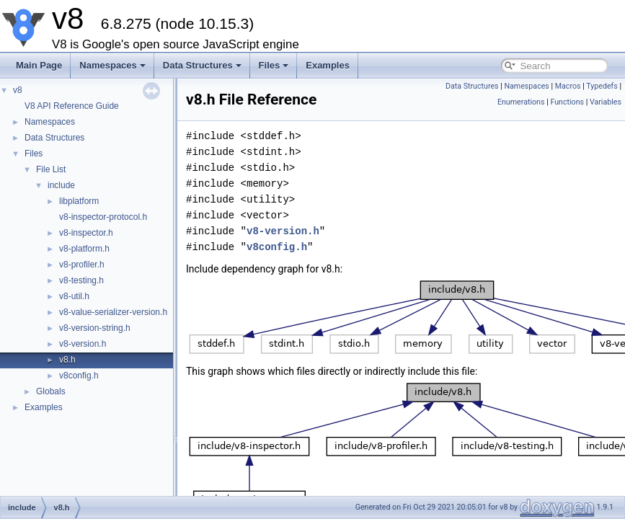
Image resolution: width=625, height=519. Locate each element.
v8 (17, 90)
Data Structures (202, 65)
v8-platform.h (84, 249)
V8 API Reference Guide (72, 106)
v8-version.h (82, 344)
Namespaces (112, 65)
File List (51, 169)
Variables (605, 102)
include (61, 185)
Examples (328, 65)
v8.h (67, 360)
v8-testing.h (81, 280)
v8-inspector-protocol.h (103, 217)
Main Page (39, 65)
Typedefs (602, 86)
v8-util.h (74, 296)
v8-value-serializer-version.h (113, 312)
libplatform (79, 201)
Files (274, 65)
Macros (568, 86)
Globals (51, 391)
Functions (567, 102)
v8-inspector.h (86, 233)
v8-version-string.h (94, 328)
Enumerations (521, 102)
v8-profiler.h (82, 265)
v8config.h (79, 376)
